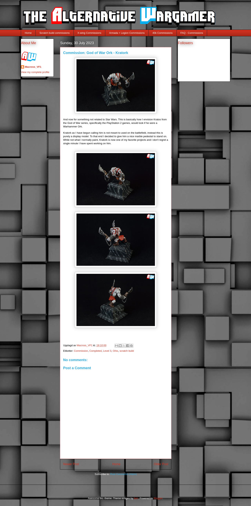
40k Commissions (162, 32)
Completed (95, 350)
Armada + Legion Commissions (127, 32)
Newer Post (71, 464)
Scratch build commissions (54, 32)
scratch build (127, 350)
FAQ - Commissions (191, 32)
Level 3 (107, 350)
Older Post (161, 464)
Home (28, 32)
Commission (81, 350)
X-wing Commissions (89, 32)
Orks (115, 350)
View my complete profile (35, 72)
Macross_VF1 (33, 66)
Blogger (158, 498)
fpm (136, 498)
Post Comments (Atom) (123, 474)
